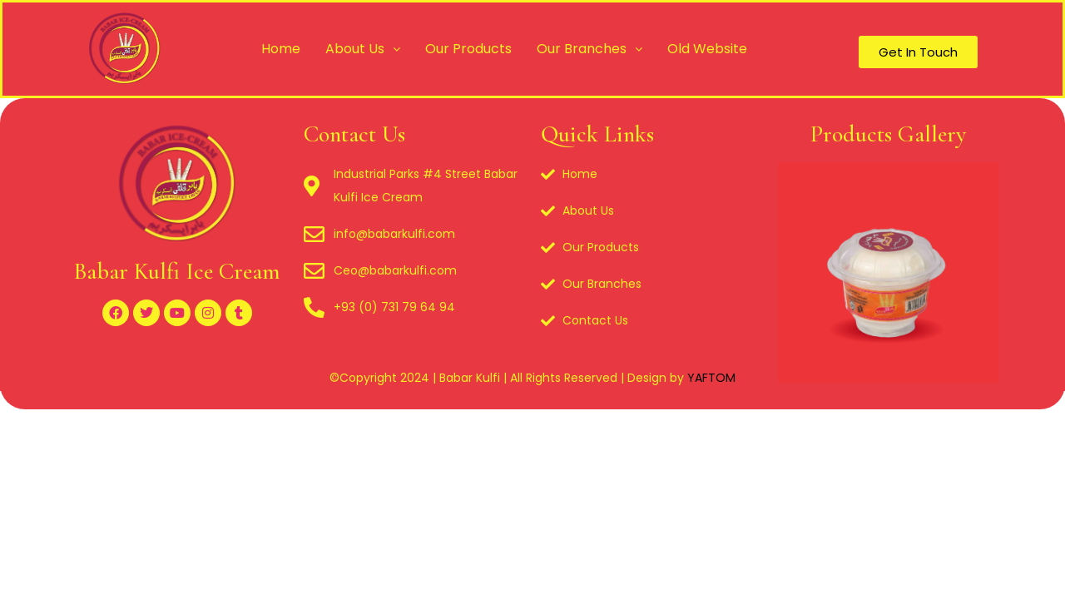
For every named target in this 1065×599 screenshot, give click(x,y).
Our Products (468, 48)
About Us (362, 48)
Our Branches (589, 48)
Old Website (707, 48)
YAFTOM (711, 377)
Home (280, 48)
